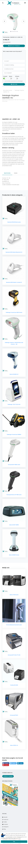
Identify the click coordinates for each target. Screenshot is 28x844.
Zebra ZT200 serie (14, 594)
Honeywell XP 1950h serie (14, 464)
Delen (6, 763)
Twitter (4, 822)
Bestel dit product (14, 45)
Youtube (5, 824)
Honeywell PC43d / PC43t (14, 655)
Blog (4, 829)
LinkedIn (4, 817)
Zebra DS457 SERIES (14, 525)
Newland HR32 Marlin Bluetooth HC (14, 252)
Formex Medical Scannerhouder (14, 625)
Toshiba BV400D (14, 685)
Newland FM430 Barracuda (14, 222)
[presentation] (14, 56)
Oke (14, 841)
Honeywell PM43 (14, 715)
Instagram (5, 826)
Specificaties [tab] (7, 173)
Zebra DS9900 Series (14, 555)
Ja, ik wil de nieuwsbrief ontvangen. (14, 81)
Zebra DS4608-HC (14, 374)
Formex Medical (7, 772)
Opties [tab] (15, 173)
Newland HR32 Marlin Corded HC (14, 282)
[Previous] (4, 21)
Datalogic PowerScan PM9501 (14, 434)
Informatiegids (7, 781)
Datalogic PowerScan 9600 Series (14, 312)
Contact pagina (8, 776)
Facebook (5, 819)
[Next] (23, 21)
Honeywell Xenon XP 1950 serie (14, 494)
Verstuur (14, 84)
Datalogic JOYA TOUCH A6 (14, 404)
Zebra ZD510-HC (14, 745)
